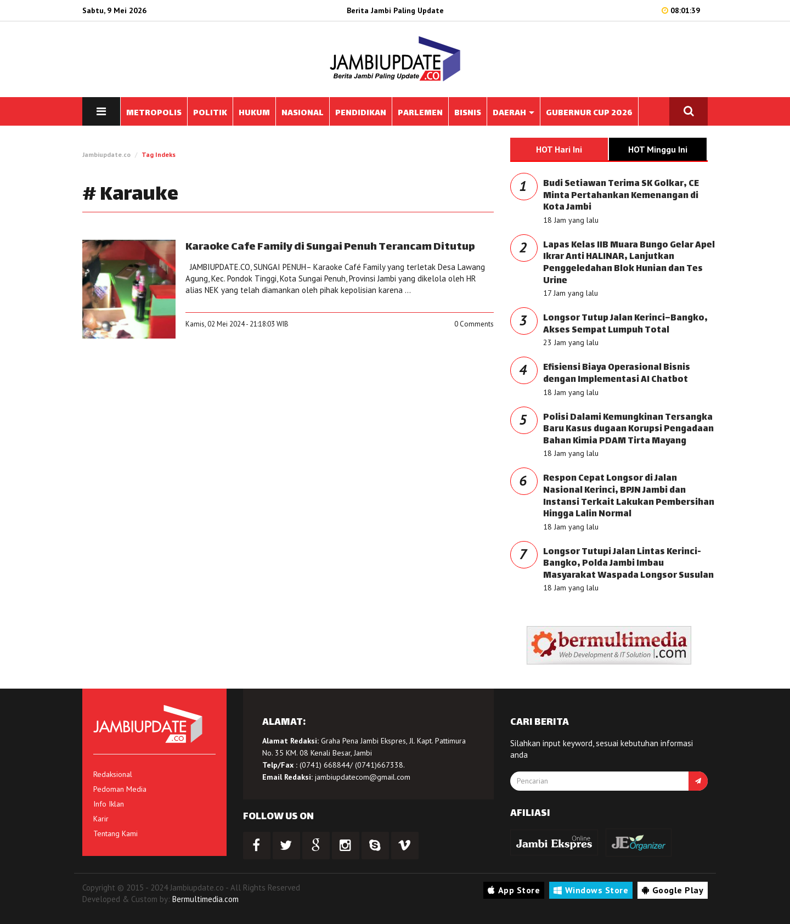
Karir (101, 819)
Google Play (672, 889)
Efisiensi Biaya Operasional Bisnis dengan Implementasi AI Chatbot (616, 374)
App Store (514, 889)
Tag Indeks (159, 154)
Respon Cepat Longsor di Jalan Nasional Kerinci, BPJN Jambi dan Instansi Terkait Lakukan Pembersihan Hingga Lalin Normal (628, 496)
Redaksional (112, 774)
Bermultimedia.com (205, 899)
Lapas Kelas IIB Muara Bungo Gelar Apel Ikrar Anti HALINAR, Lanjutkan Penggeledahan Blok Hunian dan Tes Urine (629, 263)
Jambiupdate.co (106, 154)
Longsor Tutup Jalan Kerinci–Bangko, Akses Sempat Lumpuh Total (625, 325)
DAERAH (513, 113)
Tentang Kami (115, 833)
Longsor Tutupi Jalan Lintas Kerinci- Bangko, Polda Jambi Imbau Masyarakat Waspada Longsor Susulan (628, 564)
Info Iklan (108, 804)
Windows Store (591, 889)
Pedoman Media (119, 789)
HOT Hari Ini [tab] (559, 149)
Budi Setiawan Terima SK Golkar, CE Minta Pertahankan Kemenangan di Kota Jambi (621, 196)
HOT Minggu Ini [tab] (657, 149)
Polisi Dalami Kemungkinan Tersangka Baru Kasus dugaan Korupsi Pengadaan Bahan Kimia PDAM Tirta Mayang (628, 429)
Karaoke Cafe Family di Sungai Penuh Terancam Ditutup (330, 247)
